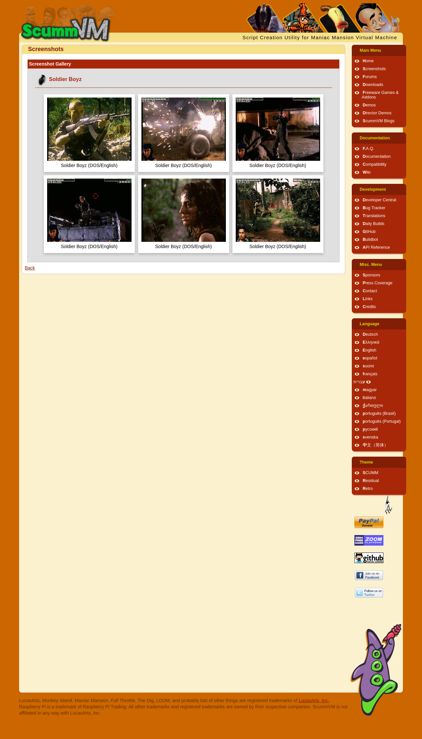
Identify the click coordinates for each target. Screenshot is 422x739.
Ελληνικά (371, 342)
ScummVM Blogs (379, 121)
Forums (370, 76)
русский (370, 429)
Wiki (367, 172)
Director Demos (377, 113)
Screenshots (374, 69)
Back (30, 267)
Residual (371, 480)
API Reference (376, 247)
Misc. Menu (371, 264)
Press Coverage (377, 283)
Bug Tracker (374, 208)
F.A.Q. (368, 148)
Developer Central (379, 200)
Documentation (375, 138)
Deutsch (370, 334)
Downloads (373, 84)
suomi (368, 366)
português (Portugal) (382, 421)
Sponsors (371, 275)
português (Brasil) (379, 413)
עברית (359, 382)
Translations (374, 215)
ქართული (373, 405)
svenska (370, 437)
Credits (369, 306)
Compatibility (374, 164)
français (370, 374)
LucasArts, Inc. (314, 700)
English (369, 350)
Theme (366, 462)
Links (368, 299)
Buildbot (370, 239)
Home (368, 61)
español (370, 358)
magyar (370, 389)
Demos (369, 105)
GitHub (369, 231)
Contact (370, 291)
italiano (369, 397)
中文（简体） (375, 445)
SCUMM (370, 472)
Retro (368, 488)
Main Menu (370, 50)
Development (373, 189)
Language (369, 324)
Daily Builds (373, 223)
